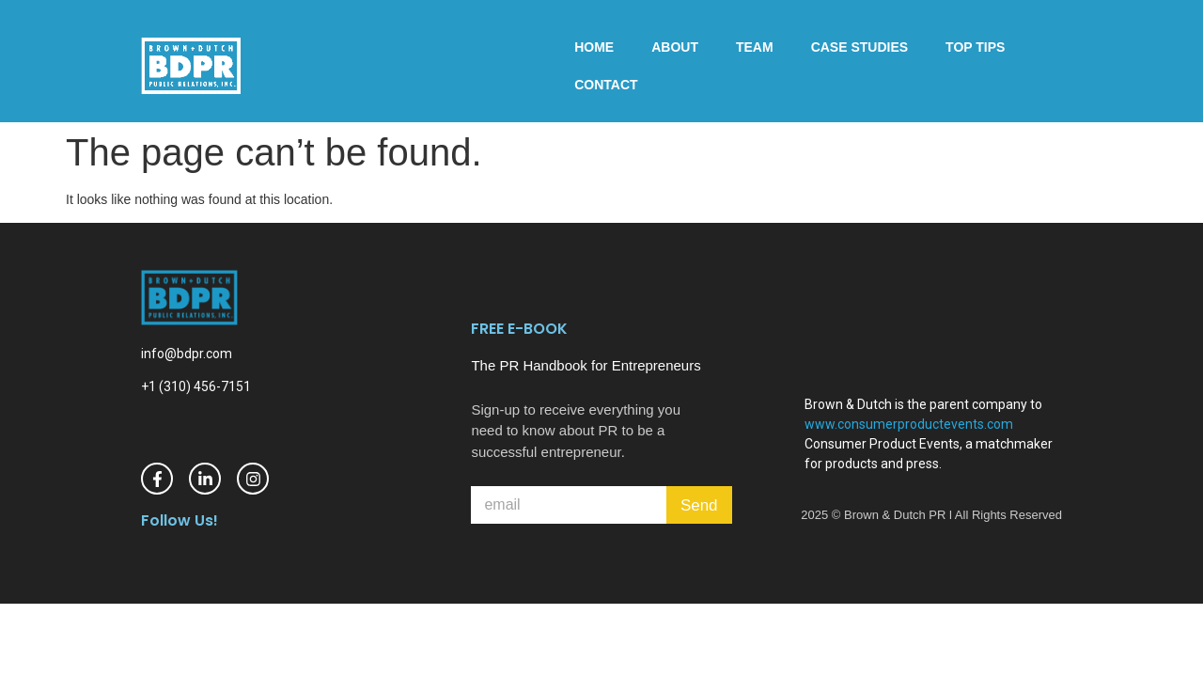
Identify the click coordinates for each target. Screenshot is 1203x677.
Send (699, 505)
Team (754, 47)
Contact (605, 84)
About (674, 47)
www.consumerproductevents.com (909, 424)
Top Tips (975, 47)
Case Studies (859, 47)
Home (594, 47)
